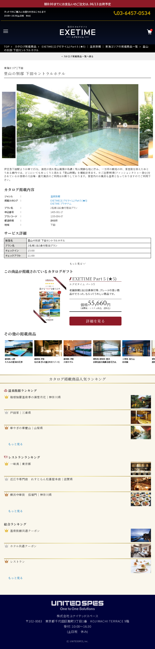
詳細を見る (95, 320)
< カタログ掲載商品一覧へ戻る (77, 56)
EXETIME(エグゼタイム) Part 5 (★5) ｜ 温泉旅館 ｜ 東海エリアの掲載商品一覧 (90, 46)
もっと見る (15, 444)
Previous (30, 125)
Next (125, 125)
